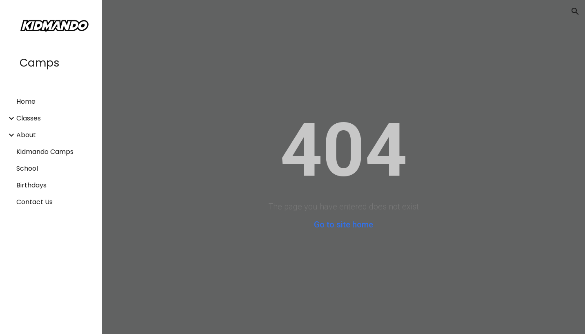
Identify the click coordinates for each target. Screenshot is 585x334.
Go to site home (343, 224)
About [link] (26, 135)
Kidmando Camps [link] (44, 151)
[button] (575, 11)
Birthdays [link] (31, 185)
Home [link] (26, 101)
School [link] (27, 168)
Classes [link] (28, 118)
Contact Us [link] (34, 202)
